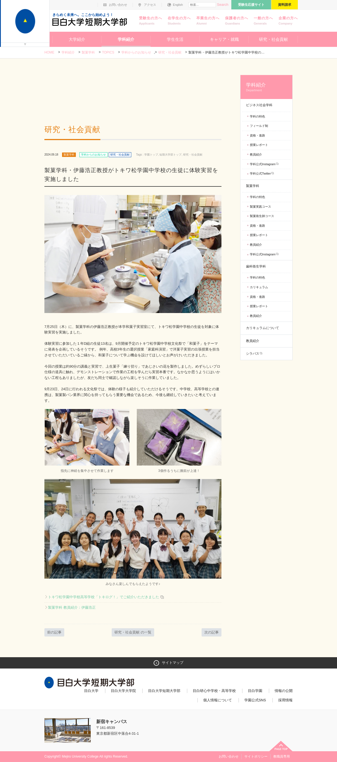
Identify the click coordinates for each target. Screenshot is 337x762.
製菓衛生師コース (262, 216)
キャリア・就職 (224, 39)
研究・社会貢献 (273, 39)
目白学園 (255, 691)
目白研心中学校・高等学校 (214, 691)
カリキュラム (259, 287)
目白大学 (91, 691)
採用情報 (285, 700)
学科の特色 (257, 116)
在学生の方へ (179, 21)
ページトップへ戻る (281, 746)
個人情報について (217, 700)
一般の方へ (263, 21)
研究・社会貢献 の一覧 (132, 632)
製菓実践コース (260, 206)
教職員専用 (281, 756)
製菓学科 (88, 52)
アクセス (150, 4)
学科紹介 (126, 39)
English (178, 4)
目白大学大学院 (123, 691)
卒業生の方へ (208, 21)
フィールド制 (259, 125)
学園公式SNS (255, 700)
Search (222, 4)
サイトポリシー (256, 756)
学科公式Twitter (260, 173)
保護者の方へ (236, 21)
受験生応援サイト (251, 5)
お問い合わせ (118, 4)
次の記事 (211, 632)
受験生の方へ (150, 21)
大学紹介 (77, 39)
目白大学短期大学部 (164, 691)
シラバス (252, 353)
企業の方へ (288, 21)
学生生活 (175, 39)
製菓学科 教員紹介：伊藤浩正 (72, 607)
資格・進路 (257, 135)
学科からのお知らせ (136, 52)
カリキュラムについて (262, 328)
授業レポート (259, 144)
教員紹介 (256, 154)
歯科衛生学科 (256, 266)
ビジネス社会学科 (259, 105)
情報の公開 (284, 691)
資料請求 (284, 5)
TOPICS (108, 52)
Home (49, 52)
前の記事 (54, 632)
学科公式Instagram (263, 164)
